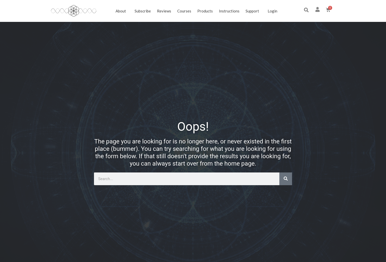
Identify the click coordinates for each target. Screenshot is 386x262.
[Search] (285, 178)
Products (205, 11)
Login (272, 11)
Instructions (229, 11)
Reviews (164, 11)
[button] (306, 10)
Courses (184, 11)
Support (254, 10)
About (122, 10)
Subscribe (143, 11)
